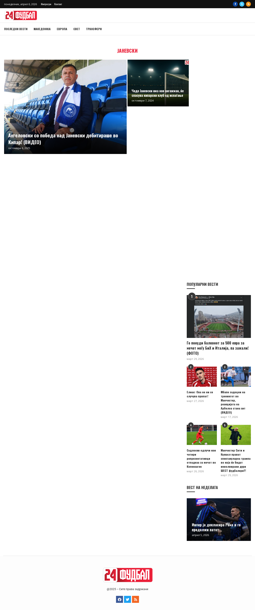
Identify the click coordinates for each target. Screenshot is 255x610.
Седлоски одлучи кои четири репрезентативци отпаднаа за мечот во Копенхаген (201, 454)
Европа (62, 29)
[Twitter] (241, 4)
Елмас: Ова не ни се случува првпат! (200, 394)
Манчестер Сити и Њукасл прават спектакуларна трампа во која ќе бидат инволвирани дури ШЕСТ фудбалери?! (235, 456)
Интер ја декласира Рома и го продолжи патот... (216, 523)
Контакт (58, 4)
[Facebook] (235, 4)
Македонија (42, 29)
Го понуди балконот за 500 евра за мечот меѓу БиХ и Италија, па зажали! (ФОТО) (218, 348)
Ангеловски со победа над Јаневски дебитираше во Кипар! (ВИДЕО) (63, 138)
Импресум (46, 4)
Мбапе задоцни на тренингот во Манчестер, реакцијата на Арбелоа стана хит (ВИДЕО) (236, 400)
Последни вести (15, 29)
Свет (76, 29)
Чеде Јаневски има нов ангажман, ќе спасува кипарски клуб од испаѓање (158, 93)
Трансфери (94, 29)
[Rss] (248, 4)
